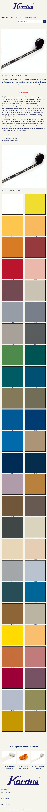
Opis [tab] (19, 92)
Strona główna (4, 17)
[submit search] (44, 21)
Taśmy (16, 17)
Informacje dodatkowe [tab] (25, 92)
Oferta (11, 17)
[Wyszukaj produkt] (30, 21)
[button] (33, 12)
